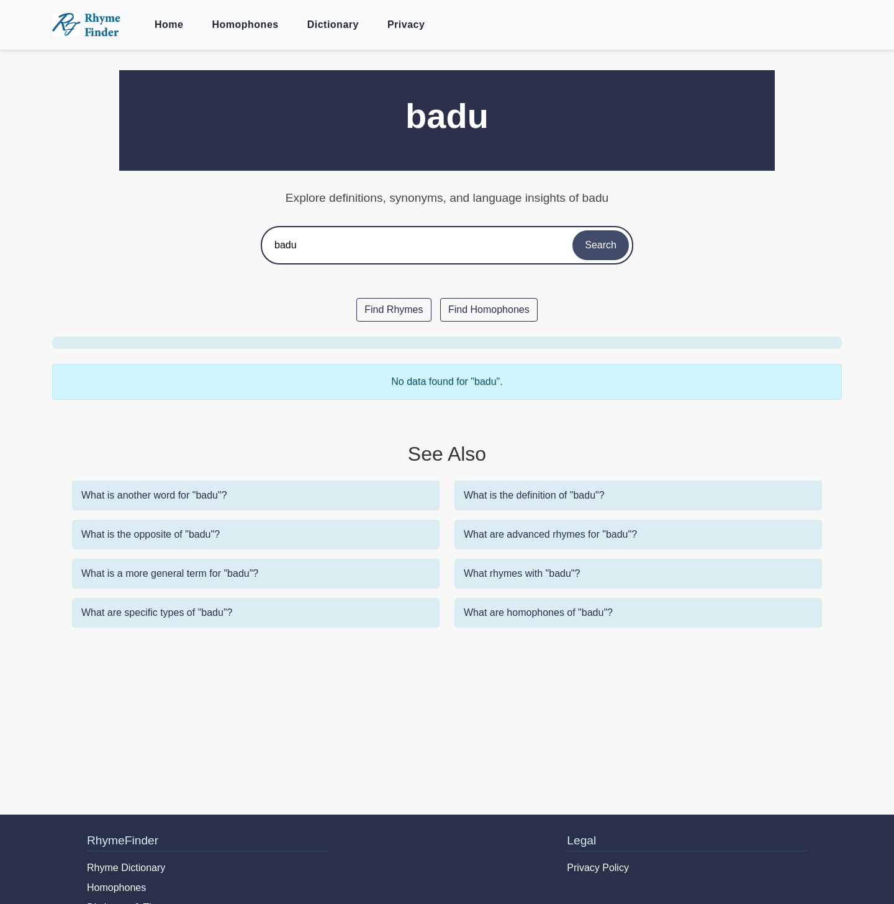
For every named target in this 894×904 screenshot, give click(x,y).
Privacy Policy (598, 867)
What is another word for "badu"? (154, 495)
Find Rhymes (393, 309)
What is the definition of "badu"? (534, 495)
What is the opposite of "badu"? (150, 534)
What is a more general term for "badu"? (169, 573)
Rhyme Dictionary (126, 867)
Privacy (406, 24)
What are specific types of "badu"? (156, 612)
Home (169, 24)
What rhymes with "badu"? (522, 573)
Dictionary (333, 24)
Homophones (245, 24)
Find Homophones (489, 309)
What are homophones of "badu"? (538, 612)
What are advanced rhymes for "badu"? (550, 534)
